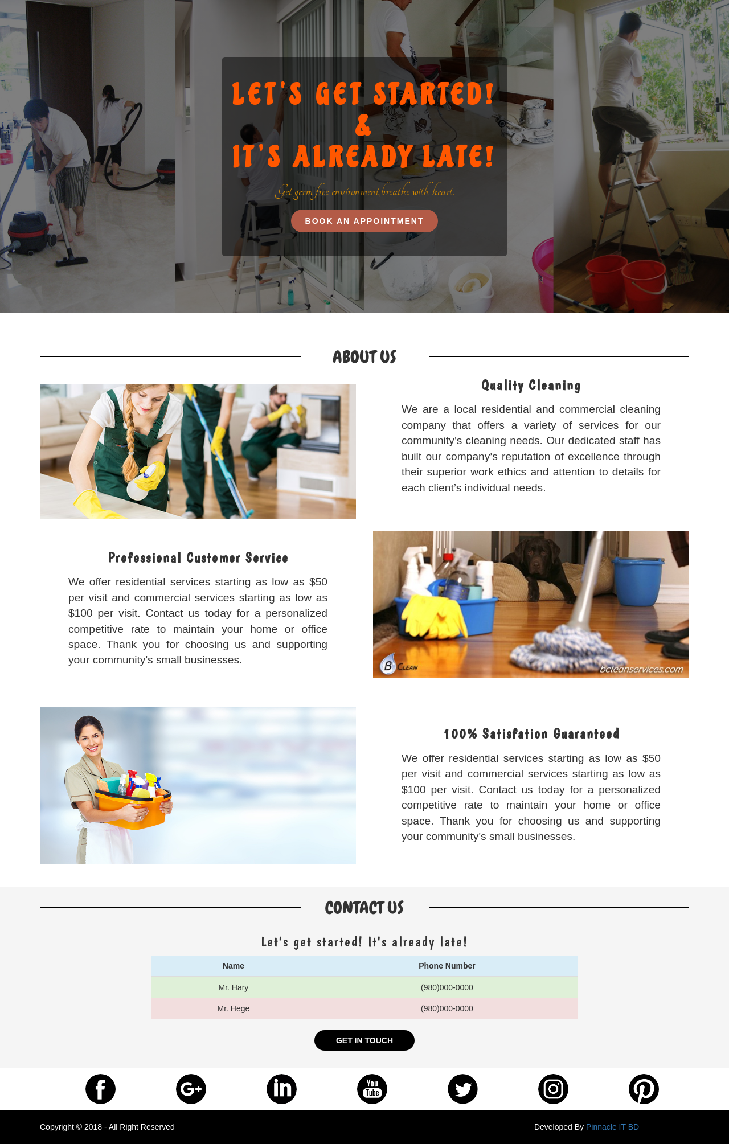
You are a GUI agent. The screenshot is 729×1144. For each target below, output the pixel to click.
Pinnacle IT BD (612, 1126)
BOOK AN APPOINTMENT (364, 220)
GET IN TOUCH (364, 1040)
